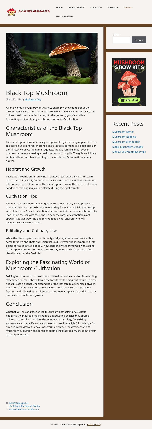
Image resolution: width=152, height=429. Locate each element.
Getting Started (77, 7)
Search (116, 34)
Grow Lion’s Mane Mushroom (24, 409)
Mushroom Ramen (123, 131)
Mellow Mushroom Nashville (129, 151)
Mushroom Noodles (124, 136)
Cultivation (96, 7)
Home (59, 7)
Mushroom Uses (64, 16)
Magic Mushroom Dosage (127, 146)
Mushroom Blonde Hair (126, 141)
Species (128, 7)
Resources (113, 7)
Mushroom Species (18, 402)
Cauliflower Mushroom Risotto (24, 406)
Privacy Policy (94, 424)
